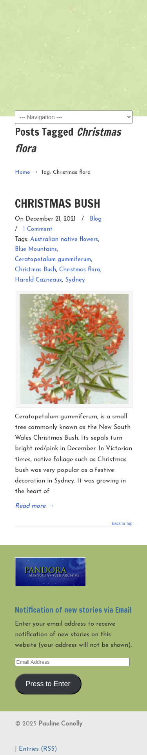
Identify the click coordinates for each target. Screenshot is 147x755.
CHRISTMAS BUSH (57, 203)
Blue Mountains (36, 249)
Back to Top (122, 524)
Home (22, 172)
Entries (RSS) (38, 749)
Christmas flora (79, 270)
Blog (96, 219)
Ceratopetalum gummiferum (53, 260)
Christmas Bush (35, 270)
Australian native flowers (64, 240)
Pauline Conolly (73, 20)
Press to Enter (47, 684)
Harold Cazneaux (38, 280)
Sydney (75, 280)
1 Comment (38, 229)
